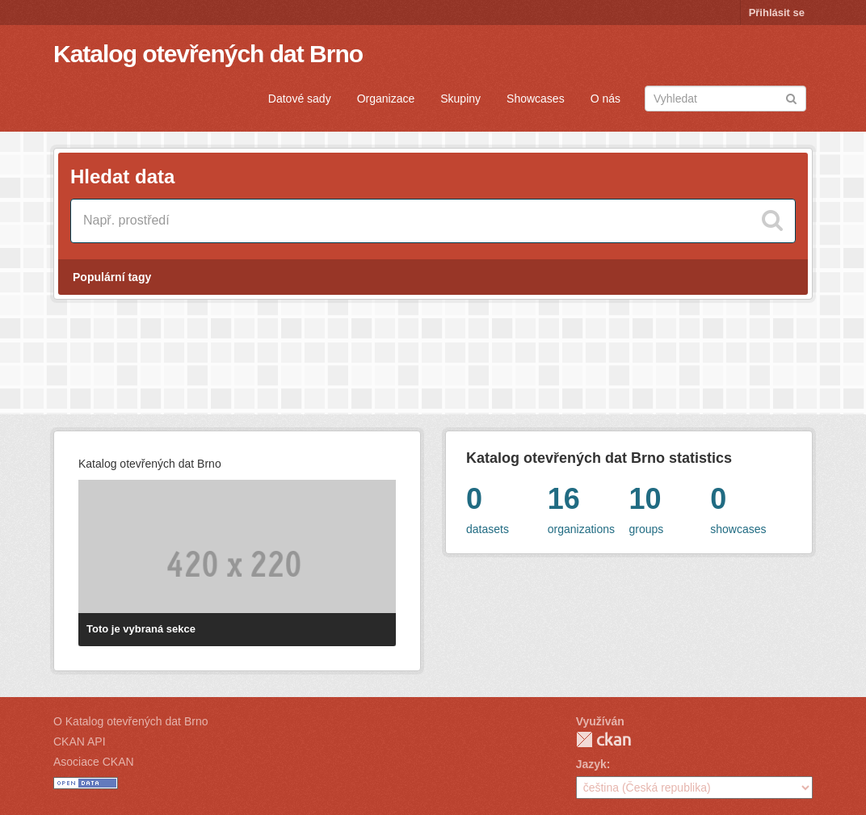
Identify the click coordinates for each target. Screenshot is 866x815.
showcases (751, 506)
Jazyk (591, 764)
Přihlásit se (777, 12)
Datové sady (299, 98)
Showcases (536, 98)
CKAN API (79, 741)
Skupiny (460, 98)
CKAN (603, 739)
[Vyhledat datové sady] (433, 221)
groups (670, 506)
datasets (507, 506)
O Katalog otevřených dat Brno (130, 721)
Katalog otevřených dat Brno (208, 53)
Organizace (386, 98)
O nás (605, 98)
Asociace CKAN (93, 761)
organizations (588, 506)
